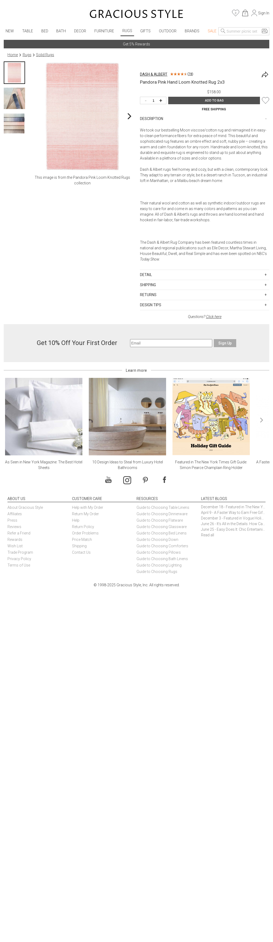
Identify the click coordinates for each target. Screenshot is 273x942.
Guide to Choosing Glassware (161, 527)
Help (75, 520)
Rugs (127, 31)
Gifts (145, 31)
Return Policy (83, 527)
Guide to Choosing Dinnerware (161, 514)
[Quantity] (154, 101)
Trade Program (20, 552)
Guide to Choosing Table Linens (162, 507)
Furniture (104, 31)
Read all (207, 535)
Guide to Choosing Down (157, 539)
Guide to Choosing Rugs (156, 571)
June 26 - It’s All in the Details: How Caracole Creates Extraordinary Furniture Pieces (233, 524)
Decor (80, 31)
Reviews (14, 527)
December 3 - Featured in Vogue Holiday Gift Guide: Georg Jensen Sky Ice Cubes (233, 518)
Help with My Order (87, 507)
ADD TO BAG (214, 100)
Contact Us (81, 552)
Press (12, 520)
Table (27, 31)
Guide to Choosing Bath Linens (162, 559)
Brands (192, 31)
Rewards (14, 539)
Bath (61, 31)
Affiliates (14, 514)
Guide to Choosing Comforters (162, 546)
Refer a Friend (18, 533)
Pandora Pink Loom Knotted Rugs (101, 177)
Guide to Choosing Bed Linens (161, 533)
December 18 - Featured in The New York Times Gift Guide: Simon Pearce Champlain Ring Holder (233, 507)
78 (190, 74)
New (10, 31)
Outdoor (167, 31)
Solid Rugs (45, 55)
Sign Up (225, 343)
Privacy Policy (19, 559)
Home (12, 55)
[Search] (223, 31)
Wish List (15, 546)
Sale (212, 31)
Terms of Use (18, 565)
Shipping (79, 546)
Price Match (82, 539)
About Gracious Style (25, 507)
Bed (44, 31)
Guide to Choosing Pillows (159, 552)
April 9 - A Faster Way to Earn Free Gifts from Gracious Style (233, 512)
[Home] (136, 14)
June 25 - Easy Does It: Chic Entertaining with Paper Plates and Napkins (233, 529)
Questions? (205, 317)
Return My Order (85, 514)
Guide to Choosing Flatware (159, 520)
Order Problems (85, 533)
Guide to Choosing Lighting (159, 565)
